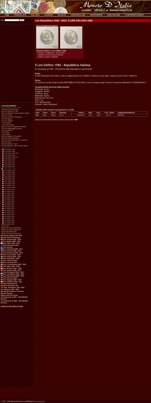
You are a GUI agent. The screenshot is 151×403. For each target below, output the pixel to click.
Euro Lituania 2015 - (9, 262)
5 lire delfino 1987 (8, 218)
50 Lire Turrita (6, 142)
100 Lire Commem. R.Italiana (11, 117)
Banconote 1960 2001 (9, 232)
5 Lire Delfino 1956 (8, 149)
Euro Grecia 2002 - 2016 (11, 255)
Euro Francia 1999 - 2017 (11, 251)
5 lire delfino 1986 (8, 216)
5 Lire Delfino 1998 (8, 187)
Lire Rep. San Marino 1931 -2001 (13, 287)
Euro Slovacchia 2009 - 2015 (12, 276)
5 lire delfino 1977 (8, 210)
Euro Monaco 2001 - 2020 (11, 268)
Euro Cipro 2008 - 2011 (10, 243)
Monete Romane (7, 293)
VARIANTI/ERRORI (96, 15)
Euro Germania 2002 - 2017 (12, 253)
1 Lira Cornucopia (7, 125)
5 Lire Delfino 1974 (8, 163)
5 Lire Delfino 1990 (8, 174)
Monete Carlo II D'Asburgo (10, 237)
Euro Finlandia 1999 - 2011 (12, 249)
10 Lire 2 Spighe (7, 121)
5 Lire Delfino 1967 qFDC (10, 153)
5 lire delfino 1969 (8, 201)
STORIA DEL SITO (20, 15)
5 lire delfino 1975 (8, 207)
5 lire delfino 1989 (8, 222)
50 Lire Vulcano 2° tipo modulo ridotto (14, 146)
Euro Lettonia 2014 (9, 260)
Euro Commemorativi (10, 245)
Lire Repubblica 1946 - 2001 (11, 107)
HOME (7, 15)
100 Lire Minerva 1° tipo (9, 111)
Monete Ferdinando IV (9, 284)
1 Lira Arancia (6, 123)
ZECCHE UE (62, 15)
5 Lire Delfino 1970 (8, 159)
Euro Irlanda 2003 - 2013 (11, 257)
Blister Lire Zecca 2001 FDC (11, 230)
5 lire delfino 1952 (8, 191)
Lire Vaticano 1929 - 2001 (10, 289)
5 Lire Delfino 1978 (8, 164)
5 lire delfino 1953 (8, 193)
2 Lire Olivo (5, 132)
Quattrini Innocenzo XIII (9, 285)
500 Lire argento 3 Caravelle (11, 136)
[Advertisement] (16, 63)
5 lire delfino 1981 (8, 212)
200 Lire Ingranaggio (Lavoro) (11, 128)
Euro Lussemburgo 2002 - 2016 (13, 264)
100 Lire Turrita (6, 115)
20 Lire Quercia (6, 130)
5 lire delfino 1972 (8, 203)
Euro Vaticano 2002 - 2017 (11, 282)
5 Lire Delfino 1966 (8, 151)
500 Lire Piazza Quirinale (10, 138)
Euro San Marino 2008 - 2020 (12, 274)
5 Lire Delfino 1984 (8, 172)
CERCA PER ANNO (113, 15)
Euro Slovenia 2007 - (9, 278)
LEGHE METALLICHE (78, 15)
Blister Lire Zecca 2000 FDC (11, 228)
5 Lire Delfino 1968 (8, 155)
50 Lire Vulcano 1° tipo (9, 144)
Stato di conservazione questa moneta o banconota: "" (57, 120)
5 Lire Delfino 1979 (8, 166)
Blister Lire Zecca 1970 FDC (11, 234)
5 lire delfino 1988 (8, 220)
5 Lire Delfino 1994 (8, 182)
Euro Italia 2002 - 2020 (10, 258)
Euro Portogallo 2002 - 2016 (12, 272)
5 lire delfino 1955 (8, 197)
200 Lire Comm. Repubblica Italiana (13, 126)
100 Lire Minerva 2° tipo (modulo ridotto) (15, 113)
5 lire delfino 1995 (8, 224)
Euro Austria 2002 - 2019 (11, 239)
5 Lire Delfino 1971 (8, 161)
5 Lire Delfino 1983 (8, 170)
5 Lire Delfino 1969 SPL (10, 157)
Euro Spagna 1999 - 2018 (11, 280)
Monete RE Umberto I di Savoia (12, 291)
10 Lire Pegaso (6, 119)
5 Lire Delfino (6, 147)
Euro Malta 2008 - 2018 (10, 266)
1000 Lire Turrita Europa (9, 109)
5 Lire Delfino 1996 (8, 183)
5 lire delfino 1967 (8, 199)
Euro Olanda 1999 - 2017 (11, 270)
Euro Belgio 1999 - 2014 (11, 241)
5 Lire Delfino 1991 (8, 176)
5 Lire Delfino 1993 (8, 180)
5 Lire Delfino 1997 (8, 185)
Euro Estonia (7, 247)
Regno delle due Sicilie (9, 295)
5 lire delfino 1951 (8, 189)
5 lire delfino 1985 (8, 214)
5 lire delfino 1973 (8, 205)
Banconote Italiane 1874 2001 (11, 235)
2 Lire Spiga (5, 134)
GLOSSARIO (48, 15)
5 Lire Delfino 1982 (8, 168)
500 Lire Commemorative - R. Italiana (14, 140)
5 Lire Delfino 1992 (8, 178)
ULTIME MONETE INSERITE (134, 15)
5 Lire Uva (5, 226)
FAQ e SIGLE (35, 15)
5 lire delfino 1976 (8, 208)
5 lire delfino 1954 (8, 195)
